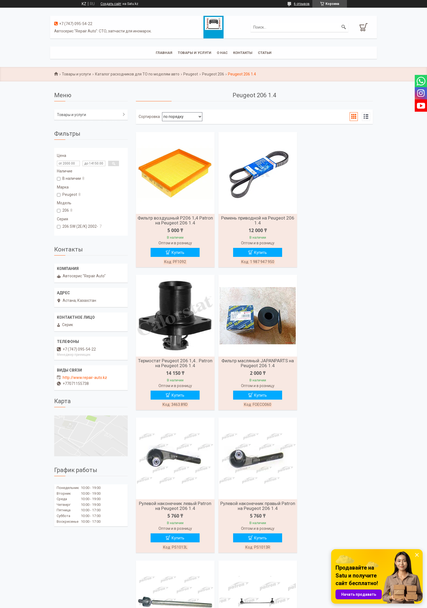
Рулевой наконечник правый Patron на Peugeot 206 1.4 (334, 364)
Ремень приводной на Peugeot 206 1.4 (254, 220)
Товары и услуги (194, 53)
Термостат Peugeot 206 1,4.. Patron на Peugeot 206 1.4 (334, 220)
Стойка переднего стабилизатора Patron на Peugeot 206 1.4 (254, 507)
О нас (222, 53)
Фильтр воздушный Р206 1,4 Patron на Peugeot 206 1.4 (174, 220)
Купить (176, 252)
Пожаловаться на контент (233, 603)
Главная (164, 53)
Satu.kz (237, 598)
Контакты (242, 53)
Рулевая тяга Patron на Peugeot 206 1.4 (174, 507)
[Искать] (343, 27)
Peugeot (190, 74)
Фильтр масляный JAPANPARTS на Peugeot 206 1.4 (174, 364)
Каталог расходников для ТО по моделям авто (137, 74)
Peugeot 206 (213, 74)
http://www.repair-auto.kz (85, 377)
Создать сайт (110, 4)
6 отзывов (302, 4)
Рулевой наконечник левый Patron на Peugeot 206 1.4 (254, 364)
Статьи (265, 53)
